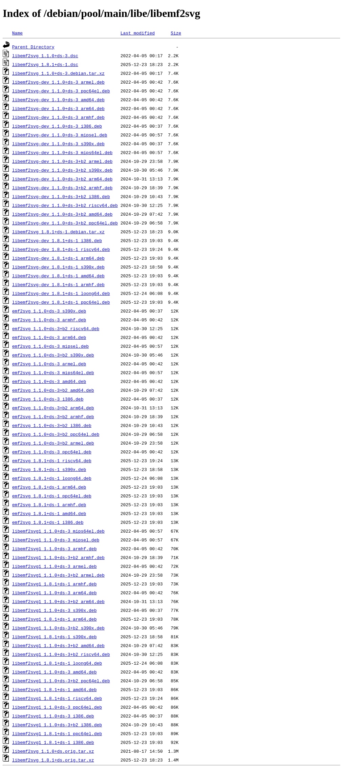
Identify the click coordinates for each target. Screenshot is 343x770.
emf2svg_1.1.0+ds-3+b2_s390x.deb (53, 355)
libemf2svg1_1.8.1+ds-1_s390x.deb (54, 637)
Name (17, 33)
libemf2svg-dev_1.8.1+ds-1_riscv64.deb (61, 249)
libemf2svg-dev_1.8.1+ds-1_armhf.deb (58, 284)
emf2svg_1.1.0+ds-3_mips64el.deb (53, 372)
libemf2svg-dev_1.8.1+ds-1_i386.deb (57, 240)
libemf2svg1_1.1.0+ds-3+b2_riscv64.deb (61, 654)
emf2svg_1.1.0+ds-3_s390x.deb (49, 311)
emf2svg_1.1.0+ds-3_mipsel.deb (50, 346)
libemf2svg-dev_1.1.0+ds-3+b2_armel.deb (62, 161)
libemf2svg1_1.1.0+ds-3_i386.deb (53, 716)
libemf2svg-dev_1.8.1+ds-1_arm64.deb (58, 258)
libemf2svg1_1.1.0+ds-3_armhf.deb (54, 549)
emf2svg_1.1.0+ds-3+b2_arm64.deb (53, 408)
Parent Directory (33, 47)
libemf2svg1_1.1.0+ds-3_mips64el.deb (58, 531)
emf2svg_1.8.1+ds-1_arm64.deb (49, 487)
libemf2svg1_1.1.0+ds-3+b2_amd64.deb (58, 645)
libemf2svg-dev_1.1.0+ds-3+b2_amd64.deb (62, 214)
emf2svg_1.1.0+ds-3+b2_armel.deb (53, 443)
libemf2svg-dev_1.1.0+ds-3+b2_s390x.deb (62, 170)
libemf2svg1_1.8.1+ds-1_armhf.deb (54, 584)
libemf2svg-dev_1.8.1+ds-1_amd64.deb (58, 276)
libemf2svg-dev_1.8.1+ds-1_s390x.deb (58, 267)
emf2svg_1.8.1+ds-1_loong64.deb (51, 478)
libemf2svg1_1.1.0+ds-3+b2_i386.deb (57, 725)
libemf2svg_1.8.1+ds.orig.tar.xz (53, 760)
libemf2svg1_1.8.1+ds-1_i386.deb (53, 742)
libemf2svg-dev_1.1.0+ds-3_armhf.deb (58, 117)
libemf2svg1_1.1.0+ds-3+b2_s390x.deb (58, 628)
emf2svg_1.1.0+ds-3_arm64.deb (49, 337)
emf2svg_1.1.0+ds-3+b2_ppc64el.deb (55, 434)
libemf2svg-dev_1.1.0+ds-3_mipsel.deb (59, 135)
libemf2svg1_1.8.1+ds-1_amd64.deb (54, 689)
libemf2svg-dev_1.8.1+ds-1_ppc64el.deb (61, 302)
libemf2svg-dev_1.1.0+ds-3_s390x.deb (58, 144)
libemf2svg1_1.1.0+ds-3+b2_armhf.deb (58, 557)
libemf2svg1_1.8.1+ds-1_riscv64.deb (57, 698)
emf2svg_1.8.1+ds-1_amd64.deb (49, 513)
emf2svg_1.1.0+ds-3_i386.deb (48, 399)
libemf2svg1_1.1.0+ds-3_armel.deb (54, 566)
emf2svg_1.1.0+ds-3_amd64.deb (49, 381)
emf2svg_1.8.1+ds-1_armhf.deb (49, 504)
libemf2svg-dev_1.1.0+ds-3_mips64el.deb (62, 152)
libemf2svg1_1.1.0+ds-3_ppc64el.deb (57, 707)
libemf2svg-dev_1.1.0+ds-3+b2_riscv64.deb (65, 205)
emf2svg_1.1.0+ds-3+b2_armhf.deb (53, 416)
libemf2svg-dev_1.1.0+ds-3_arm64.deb (58, 108)
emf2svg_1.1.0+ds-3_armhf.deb (49, 320)
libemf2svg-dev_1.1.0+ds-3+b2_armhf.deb (62, 188)
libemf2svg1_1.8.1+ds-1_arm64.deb (54, 619)
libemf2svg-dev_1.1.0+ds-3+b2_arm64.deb (62, 179)
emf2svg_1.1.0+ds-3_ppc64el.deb (51, 452)
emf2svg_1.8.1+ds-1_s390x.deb (49, 469)
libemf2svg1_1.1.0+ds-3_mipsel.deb (55, 540)
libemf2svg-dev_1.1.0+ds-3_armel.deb (58, 82)
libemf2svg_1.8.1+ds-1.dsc (45, 64)
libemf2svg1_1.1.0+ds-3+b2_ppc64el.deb (61, 681)
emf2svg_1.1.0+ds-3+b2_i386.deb (51, 425)
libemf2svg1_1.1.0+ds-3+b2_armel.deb (58, 575)
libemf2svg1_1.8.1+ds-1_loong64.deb (57, 663)
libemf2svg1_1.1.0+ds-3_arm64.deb (54, 593)
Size (176, 33)
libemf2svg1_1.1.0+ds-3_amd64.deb (54, 672)
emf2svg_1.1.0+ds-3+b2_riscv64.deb (55, 328)
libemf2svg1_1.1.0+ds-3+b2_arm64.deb (58, 601)
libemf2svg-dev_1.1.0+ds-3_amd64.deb (58, 100)
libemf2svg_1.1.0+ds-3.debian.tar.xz (58, 73)
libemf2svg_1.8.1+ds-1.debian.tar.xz (58, 232)
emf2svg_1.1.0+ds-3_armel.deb (49, 364)
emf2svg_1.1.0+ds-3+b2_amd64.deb (53, 390)
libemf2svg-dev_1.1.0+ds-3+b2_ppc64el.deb (65, 223)
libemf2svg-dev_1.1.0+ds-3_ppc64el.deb (61, 91)
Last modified (138, 33)
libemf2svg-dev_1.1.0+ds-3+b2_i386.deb (61, 196)
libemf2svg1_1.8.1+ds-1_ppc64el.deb (57, 733)
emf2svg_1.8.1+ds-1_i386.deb (48, 522)
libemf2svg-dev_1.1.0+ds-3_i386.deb (57, 126)
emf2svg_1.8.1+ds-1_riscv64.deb (51, 460)
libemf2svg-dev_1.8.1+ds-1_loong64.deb (61, 293)
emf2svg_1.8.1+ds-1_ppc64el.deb (51, 496)
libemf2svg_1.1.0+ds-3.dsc (45, 55)
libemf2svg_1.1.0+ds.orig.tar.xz (53, 751)
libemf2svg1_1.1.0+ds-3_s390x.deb (54, 610)
